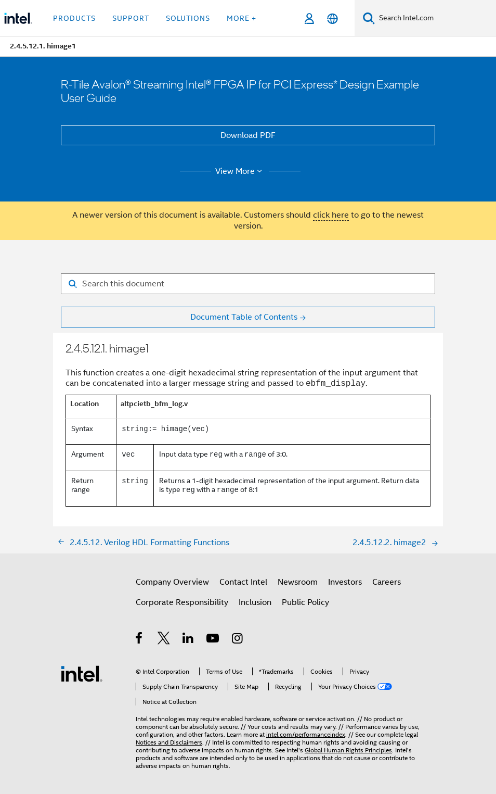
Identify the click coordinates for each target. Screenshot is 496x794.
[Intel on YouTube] (213, 640)
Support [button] (130, 18)
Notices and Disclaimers (169, 742)
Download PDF (248, 135)
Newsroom (298, 582)
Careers (386, 582)
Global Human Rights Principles (348, 750)
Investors (345, 582)
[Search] (369, 17)
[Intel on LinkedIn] (188, 640)
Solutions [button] (188, 18)
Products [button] (74, 18)
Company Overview (172, 582)
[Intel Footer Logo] (81, 673)
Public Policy (305, 602)
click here (331, 215)
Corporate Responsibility (182, 602)
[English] (332, 18)
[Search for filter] (248, 283)
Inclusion (255, 602)
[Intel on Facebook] (140, 640)
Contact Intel (243, 582)
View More (240, 171)
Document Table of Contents (243, 317)
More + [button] (241, 18)
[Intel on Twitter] (164, 640)
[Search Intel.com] (435, 18)
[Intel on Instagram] (238, 640)
